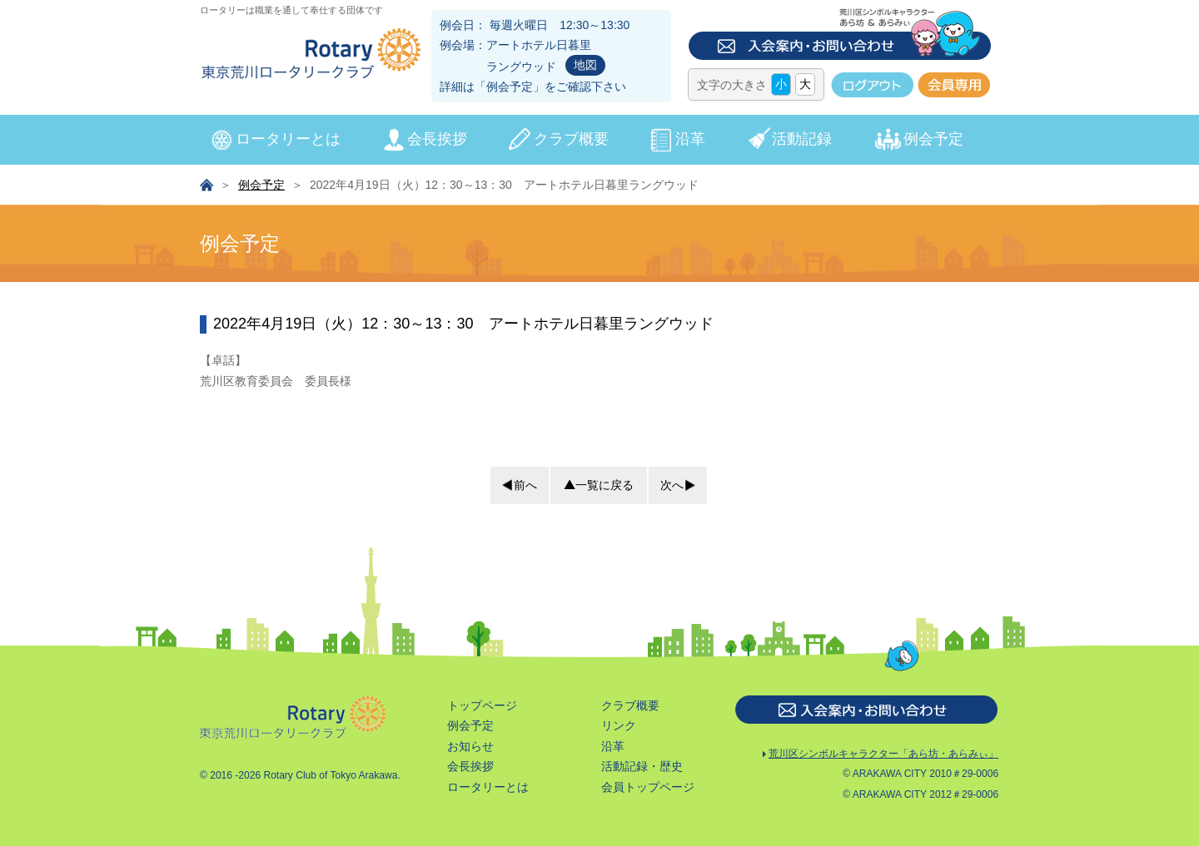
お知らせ (458, 591)
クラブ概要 (571, 139)
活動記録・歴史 (629, 612)
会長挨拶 (437, 139)
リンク (606, 571)
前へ (518, 485)
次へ (679, 485)
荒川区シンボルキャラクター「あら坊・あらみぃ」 (839, 592)
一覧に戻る (599, 485)
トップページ (470, 550)
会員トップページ (635, 632)
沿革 (690, 139)
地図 (585, 65)
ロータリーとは (288, 139)
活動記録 (802, 139)
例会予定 (509, 86)
